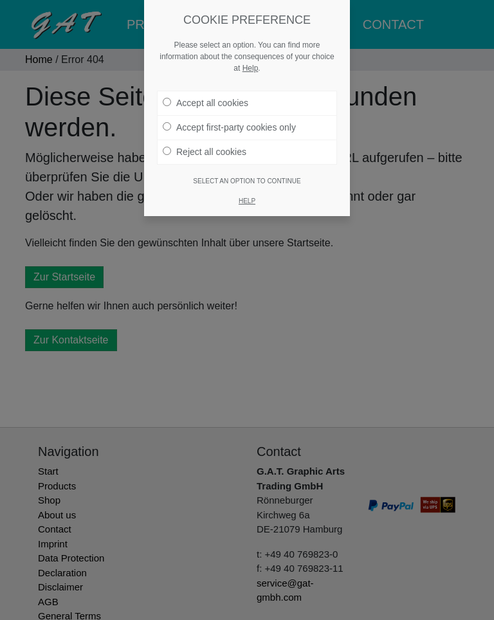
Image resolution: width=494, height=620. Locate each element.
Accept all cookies (205, 103)
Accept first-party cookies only (229, 127)
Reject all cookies (204, 152)
